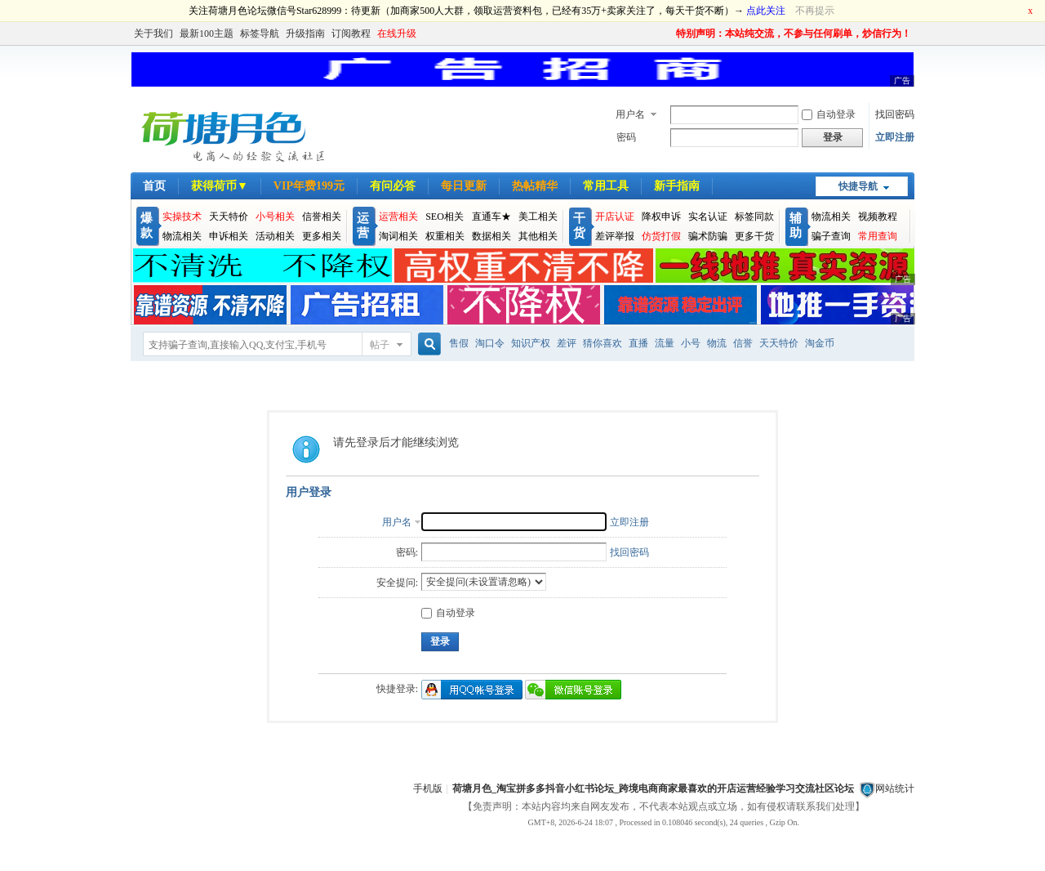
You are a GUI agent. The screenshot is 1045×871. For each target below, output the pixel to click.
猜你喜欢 (602, 343)
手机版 (427, 788)
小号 (690, 343)
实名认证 (707, 216)
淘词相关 (398, 236)
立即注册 (894, 137)
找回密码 (894, 114)
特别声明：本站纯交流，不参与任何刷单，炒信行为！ (793, 33)
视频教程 (877, 216)
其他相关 (538, 236)
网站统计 (894, 788)
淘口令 (490, 343)
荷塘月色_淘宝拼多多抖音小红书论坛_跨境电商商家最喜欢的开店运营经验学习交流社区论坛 (653, 788)
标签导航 (259, 33)
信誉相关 (321, 216)
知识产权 (530, 343)
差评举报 (614, 236)
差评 (566, 343)
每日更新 (464, 186)
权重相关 (445, 236)
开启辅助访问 (669, 33)
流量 (664, 343)
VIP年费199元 (309, 186)
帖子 (379, 345)
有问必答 (393, 186)
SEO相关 (444, 216)
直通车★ (491, 216)
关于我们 (153, 33)
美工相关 (538, 216)
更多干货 (754, 236)
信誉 (743, 343)
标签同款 (754, 216)
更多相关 (321, 236)
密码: (407, 552)
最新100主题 (206, 33)
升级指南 (305, 33)
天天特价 (228, 216)
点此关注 (765, 10)
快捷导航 (858, 186)
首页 (154, 186)
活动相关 (275, 236)
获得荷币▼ (219, 186)
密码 (626, 137)
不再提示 (814, 10)
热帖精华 (535, 186)
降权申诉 (661, 216)
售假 (459, 343)
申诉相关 (228, 236)
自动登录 (829, 114)
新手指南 (677, 186)
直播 (638, 343)
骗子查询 (831, 236)
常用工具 (606, 186)
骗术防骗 (707, 236)
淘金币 (819, 343)
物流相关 (182, 236)
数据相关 (491, 236)
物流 (717, 343)
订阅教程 (351, 33)
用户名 (630, 114)
